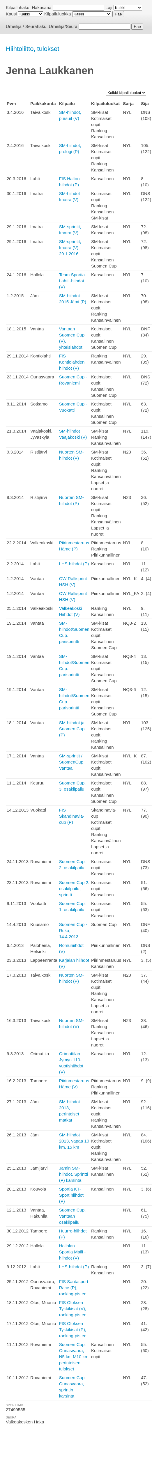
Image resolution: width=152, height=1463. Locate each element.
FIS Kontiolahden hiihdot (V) (72, 362)
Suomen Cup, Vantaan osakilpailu (72, 1216)
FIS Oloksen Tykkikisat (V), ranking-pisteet (73, 1308)
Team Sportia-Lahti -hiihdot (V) (72, 280)
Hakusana (42, 7)
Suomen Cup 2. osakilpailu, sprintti (74, 888)
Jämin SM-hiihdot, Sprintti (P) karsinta (73, 1174)
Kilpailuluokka (57, 13)
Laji (108, 7)
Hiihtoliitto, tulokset (32, 48)
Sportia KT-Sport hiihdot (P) (71, 1195)
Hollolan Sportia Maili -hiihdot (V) (72, 1251)
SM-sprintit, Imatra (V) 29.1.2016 (70, 247)
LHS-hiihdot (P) (74, 563)
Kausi (11, 13)
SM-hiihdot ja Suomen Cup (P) (72, 728)
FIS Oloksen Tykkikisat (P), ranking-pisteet (73, 1329)
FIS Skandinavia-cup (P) (71, 816)
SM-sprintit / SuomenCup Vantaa (71, 762)
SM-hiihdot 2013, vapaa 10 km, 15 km (74, 1141)
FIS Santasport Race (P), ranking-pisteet (73, 1287)
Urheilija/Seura (63, 26)
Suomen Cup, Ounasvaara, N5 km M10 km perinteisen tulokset (74, 1356)
